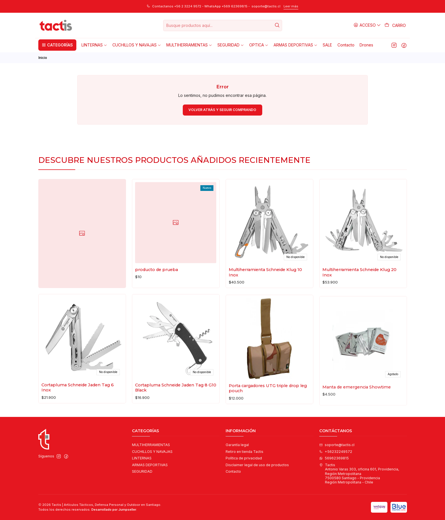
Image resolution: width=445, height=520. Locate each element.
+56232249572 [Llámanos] (335, 451)
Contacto (233, 471)
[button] (57, 45)
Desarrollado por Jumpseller (113, 510)
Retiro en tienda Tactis (244, 451)
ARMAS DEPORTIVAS (150, 465)
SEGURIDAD (142, 471)
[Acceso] (367, 25)
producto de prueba (156, 275)
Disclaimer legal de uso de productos (257, 465)
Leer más (291, 6)
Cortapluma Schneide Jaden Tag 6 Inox (77, 412)
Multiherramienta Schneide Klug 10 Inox (265, 282)
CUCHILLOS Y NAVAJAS (152, 451)
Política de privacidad (244, 458)
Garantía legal (237, 445)
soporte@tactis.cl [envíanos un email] (336, 445)
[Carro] (395, 25)
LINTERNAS (142, 458)
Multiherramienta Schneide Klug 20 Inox (359, 289)
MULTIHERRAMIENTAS (151, 445)
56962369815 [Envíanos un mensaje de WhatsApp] (334, 458)
